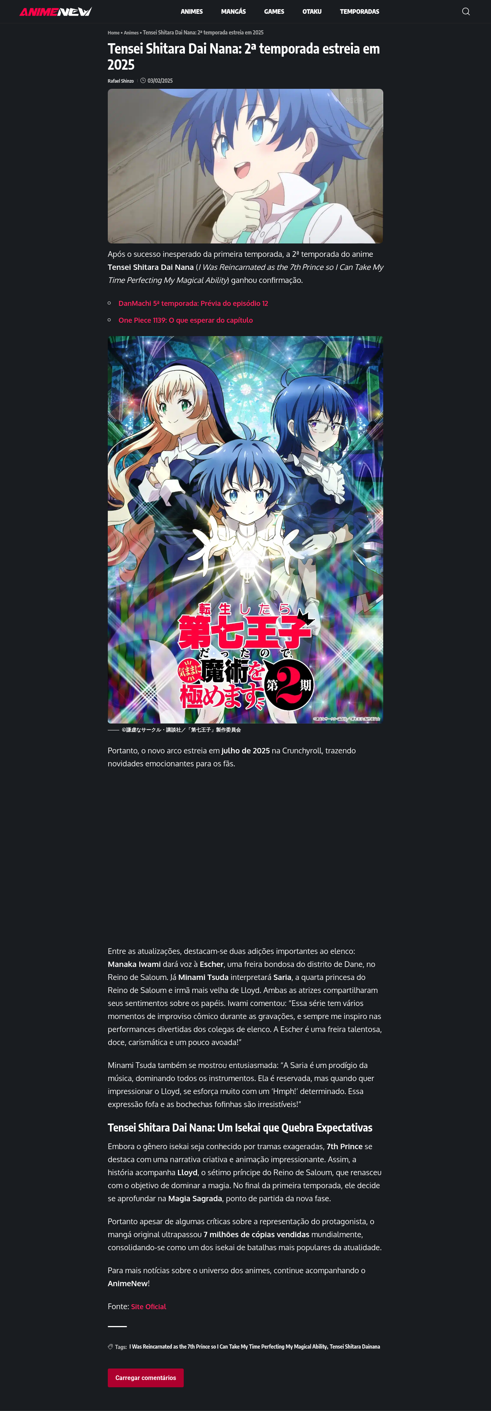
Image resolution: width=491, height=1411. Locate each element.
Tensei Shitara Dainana (355, 1346)
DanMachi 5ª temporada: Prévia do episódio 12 (202, 303)
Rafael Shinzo (122, 80)
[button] (466, 11)
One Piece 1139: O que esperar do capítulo (193, 320)
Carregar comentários (145, 1378)
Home (114, 32)
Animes (133, 32)
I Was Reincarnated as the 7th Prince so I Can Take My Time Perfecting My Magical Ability (228, 1346)
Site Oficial (150, 1306)
